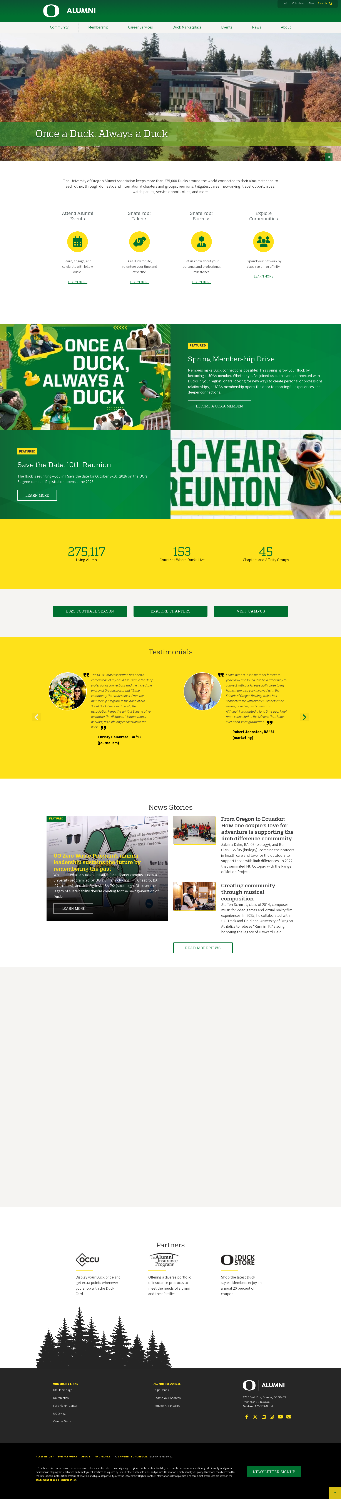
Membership (98, 27)
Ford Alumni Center (65, 1406)
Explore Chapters (171, 611)
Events (226, 27)
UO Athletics (61, 1398)
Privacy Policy (67, 1457)
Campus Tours (62, 1421)
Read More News (203, 948)
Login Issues (161, 1390)
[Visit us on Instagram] (272, 1417)
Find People (102, 1457)
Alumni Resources (167, 1384)
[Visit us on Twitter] (255, 1417)
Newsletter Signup (274, 1472)
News (256, 27)
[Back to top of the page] (335, 1493)
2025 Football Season (90, 611)
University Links (65, 1384)
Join (285, 3)
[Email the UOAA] (289, 1417)
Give (311, 3)
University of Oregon (132, 1457)
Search (322, 3)
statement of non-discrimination (56, 1480)
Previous (36, 720)
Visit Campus (251, 611)
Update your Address (167, 1398)
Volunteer (298, 3)
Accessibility (45, 1457)
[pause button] (329, 157)
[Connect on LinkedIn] (263, 1417)
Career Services (140, 27)
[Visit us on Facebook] (247, 1417)
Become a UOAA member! (219, 406)
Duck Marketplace (187, 27)
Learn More (37, 495)
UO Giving (59, 1414)
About (286, 27)
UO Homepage (62, 1390)
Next (304, 720)
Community (59, 27)
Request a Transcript (167, 1406)
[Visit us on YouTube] (280, 1417)
